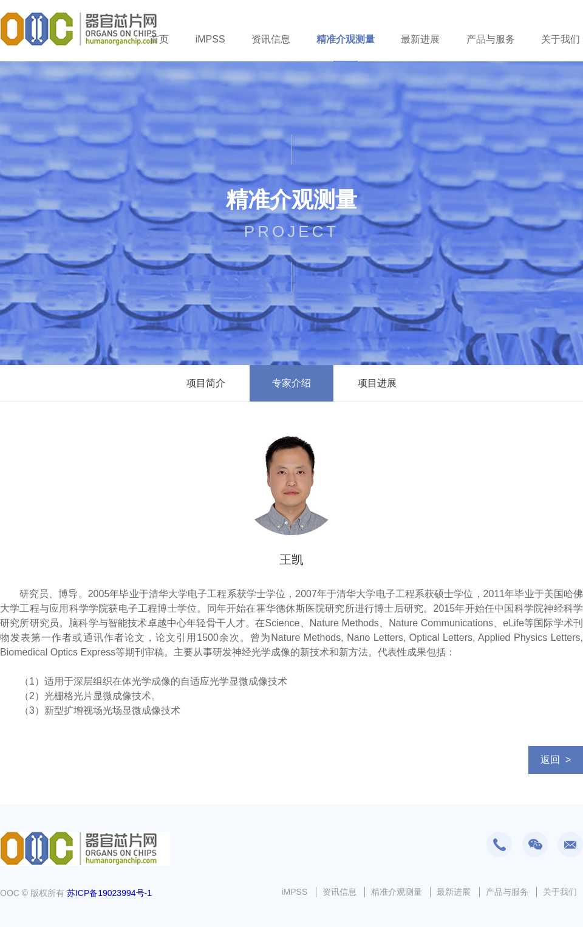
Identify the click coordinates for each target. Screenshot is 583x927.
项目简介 (205, 383)
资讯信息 (270, 39)
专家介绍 (291, 383)
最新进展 (420, 39)
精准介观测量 (345, 39)
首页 (159, 39)
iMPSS (210, 39)
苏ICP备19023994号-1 (109, 893)
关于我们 (560, 39)
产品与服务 (490, 39)
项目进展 (377, 383)
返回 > (555, 759)
